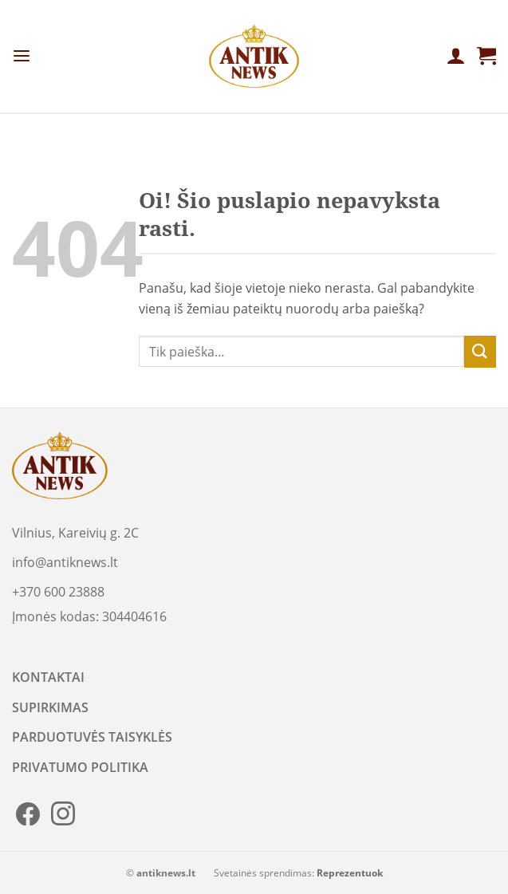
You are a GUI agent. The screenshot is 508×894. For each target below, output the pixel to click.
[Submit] (480, 351)
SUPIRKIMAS (50, 707)
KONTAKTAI (48, 677)
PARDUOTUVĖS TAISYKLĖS (92, 737)
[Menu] (21, 56)
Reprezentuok (350, 873)
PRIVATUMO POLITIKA (80, 767)
